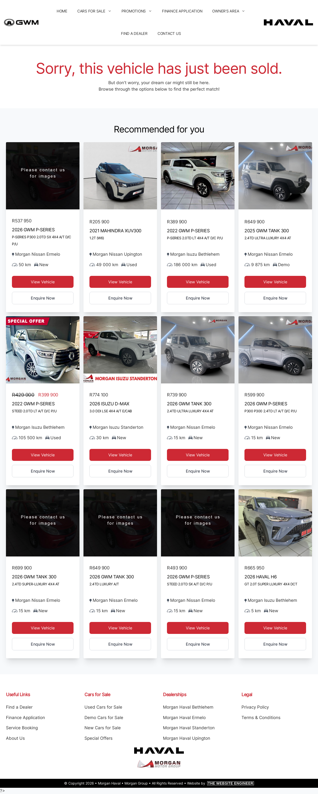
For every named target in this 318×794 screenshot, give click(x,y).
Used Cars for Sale (103, 707)
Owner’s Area (231, 11)
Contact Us (169, 33)
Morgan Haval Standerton (189, 727)
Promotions (139, 11)
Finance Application (182, 11)
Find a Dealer (134, 33)
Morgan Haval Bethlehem (188, 707)
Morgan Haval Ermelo (184, 717)
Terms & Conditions (260, 717)
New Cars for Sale (102, 727)
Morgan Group (136, 783)
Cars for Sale (97, 11)
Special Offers (98, 738)
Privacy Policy (255, 707)
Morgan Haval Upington (186, 738)
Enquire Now (43, 298)
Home (62, 11)
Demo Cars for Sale (103, 717)
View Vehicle (43, 281)
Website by (220, 783)
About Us (15, 738)
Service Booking (22, 727)
